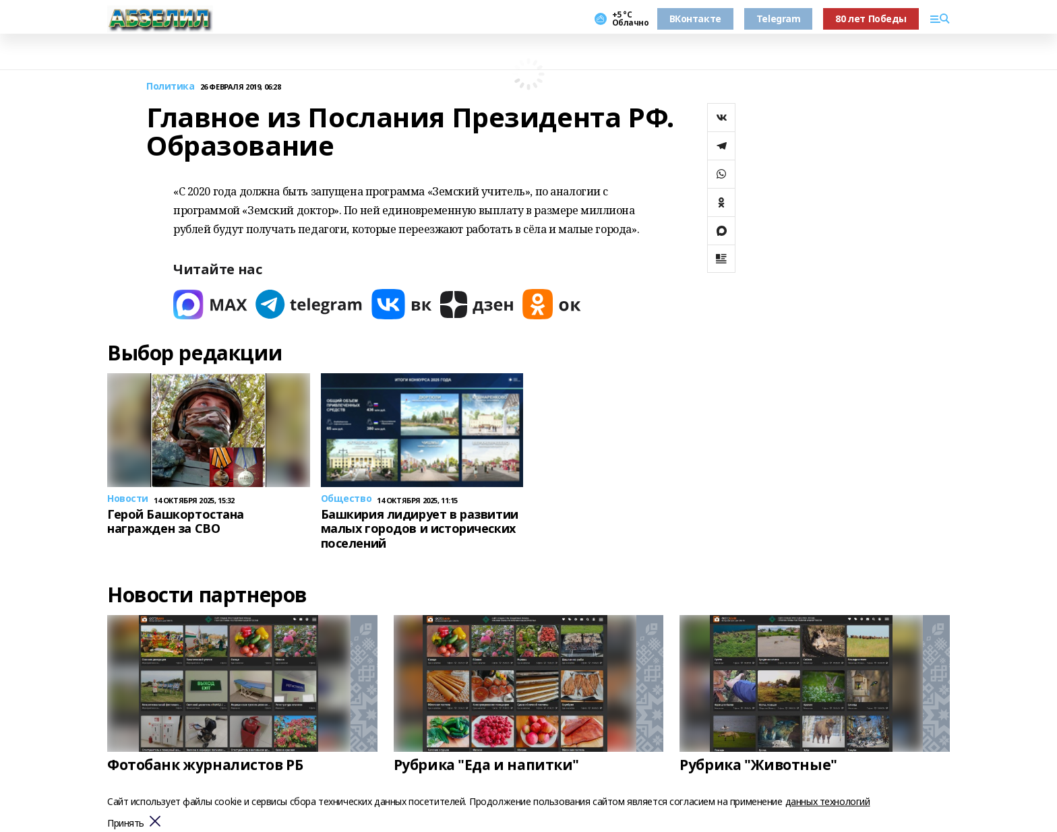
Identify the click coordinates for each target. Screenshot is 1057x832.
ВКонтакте (695, 18)
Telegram (778, 18)
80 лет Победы (871, 18)
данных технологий (827, 801)
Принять (125, 823)
